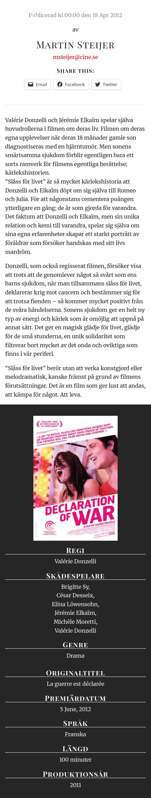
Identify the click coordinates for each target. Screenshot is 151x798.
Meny (137, 12)
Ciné (22, 12)
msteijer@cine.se (75, 57)
